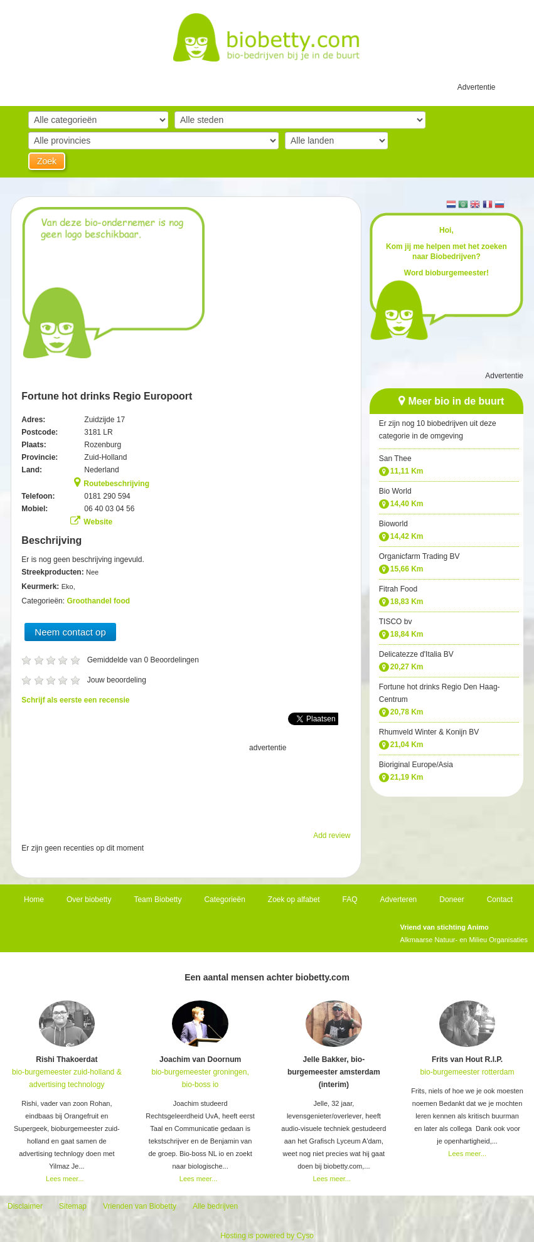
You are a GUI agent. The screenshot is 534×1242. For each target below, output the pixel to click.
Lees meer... (65, 1178)
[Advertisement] (185, 785)
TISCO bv (395, 621)
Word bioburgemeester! (446, 272)
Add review (331, 835)
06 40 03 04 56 (109, 508)
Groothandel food (98, 601)
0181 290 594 (107, 496)
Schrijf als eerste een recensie (75, 700)
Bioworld (393, 523)
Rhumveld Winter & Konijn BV (429, 732)
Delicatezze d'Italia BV (416, 654)
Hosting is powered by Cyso (267, 1235)
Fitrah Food (398, 589)
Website (97, 522)
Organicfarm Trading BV (419, 556)
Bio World (395, 491)
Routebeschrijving (116, 483)
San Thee (395, 458)
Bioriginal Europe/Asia (416, 764)
